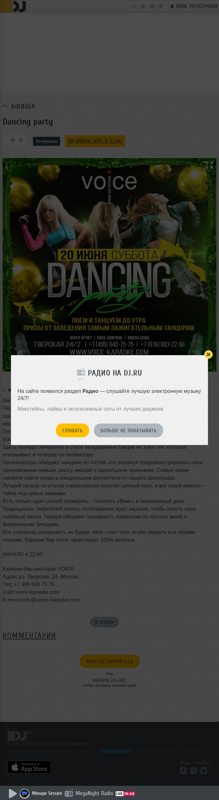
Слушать (72, 431)
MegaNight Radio (94, 793)
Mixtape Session (47, 793)
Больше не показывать (128, 431)
